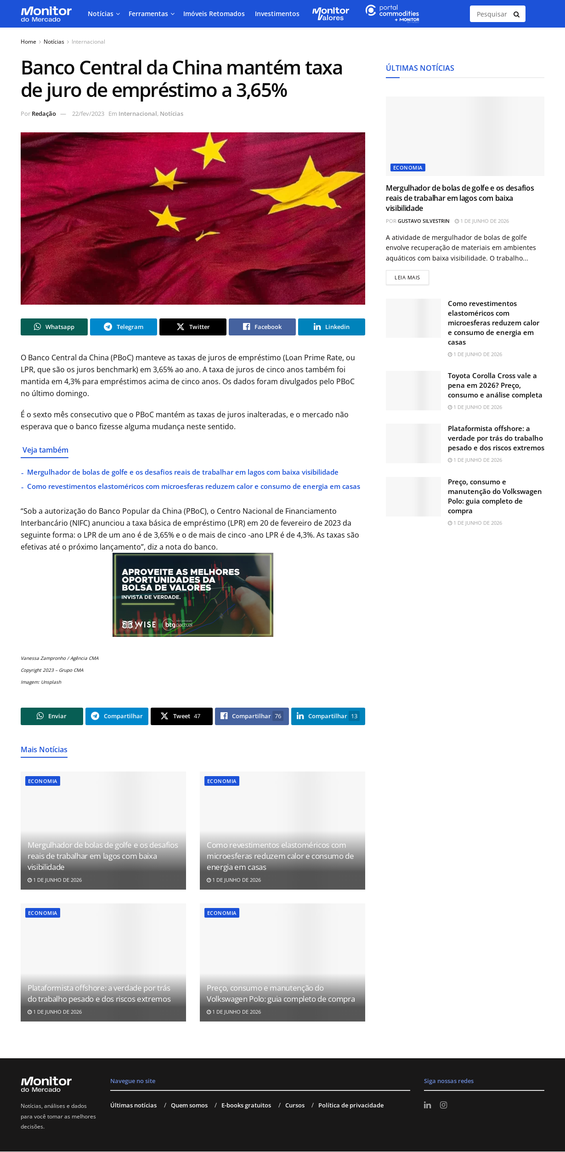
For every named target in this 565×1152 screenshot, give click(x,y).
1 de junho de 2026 (55, 880)
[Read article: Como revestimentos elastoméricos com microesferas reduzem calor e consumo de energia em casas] (413, 318)
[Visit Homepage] (46, 14)
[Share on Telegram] (123, 327)
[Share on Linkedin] (331, 327)
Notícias (100, 13)
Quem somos (189, 1105)
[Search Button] (517, 14)
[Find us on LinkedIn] (427, 1106)
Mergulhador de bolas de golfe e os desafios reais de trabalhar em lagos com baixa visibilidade (183, 472)
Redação (44, 113)
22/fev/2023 (88, 113)
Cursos (295, 1105)
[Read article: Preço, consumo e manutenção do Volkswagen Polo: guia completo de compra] (282, 963)
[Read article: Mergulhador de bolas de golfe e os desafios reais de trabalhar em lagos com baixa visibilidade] (465, 136)
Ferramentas (148, 13)
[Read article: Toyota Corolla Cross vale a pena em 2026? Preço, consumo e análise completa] (413, 390)
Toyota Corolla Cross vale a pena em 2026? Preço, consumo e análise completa (495, 385)
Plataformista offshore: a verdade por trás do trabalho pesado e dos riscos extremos (99, 994)
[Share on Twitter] (192, 327)
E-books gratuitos (246, 1105)
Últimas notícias (133, 1105)
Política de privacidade (351, 1105)
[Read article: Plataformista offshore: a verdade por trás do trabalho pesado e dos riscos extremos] (103, 963)
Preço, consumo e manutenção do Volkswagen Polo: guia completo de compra (281, 994)
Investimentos (277, 13)
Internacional (88, 41)
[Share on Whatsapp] (54, 327)
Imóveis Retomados (214, 13)
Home (28, 41)
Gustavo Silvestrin (424, 220)
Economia (42, 781)
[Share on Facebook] (262, 327)
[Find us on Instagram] (443, 1106)
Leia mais (412, 275)
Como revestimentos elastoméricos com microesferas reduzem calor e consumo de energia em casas (193, 486)
